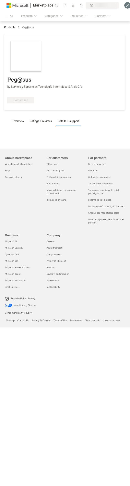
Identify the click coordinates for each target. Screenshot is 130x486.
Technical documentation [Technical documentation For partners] (100, 183)
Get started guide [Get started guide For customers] (55, 170)
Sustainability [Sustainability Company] (53, 286)
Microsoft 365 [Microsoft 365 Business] (12, 260)
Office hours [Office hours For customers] (52, 163)
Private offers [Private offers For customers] (53, 183)
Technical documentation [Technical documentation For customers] (59, 176)
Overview (18, 121)
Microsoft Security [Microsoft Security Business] (14, 247)
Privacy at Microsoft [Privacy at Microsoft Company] (56, 260)
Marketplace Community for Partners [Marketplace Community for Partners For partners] (106, 206)
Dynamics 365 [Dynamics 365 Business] (12, 254)
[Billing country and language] (102, 5)
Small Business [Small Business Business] (12, 286)
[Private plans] (81, 5)
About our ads (92, 320)
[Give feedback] (57, 5)
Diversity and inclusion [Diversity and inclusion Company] (58, 273)
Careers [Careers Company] (50, 241)
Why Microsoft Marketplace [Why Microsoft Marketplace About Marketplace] (18, 163)
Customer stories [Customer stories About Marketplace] (13, 176)
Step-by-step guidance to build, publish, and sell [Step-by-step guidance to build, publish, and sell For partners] (103, 191)
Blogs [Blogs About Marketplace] (7, 170)
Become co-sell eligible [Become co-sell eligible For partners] (99, 199)
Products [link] (9, 27)
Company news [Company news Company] (54, 254)
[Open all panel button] (9, 16)
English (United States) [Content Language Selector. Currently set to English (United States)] (23, 298)
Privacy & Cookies (41, 320)
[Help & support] (65, 5)
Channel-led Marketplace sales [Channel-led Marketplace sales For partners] (103, 212)
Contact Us (23, 320)
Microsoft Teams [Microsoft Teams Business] (13, 273)
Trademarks (76, 320)
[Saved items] (73, 5)
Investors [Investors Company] (51, 267)
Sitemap (10, 320)
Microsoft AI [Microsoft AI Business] (11, 241)
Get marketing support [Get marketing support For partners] (99, 176)
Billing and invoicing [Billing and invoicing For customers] (56, 199)
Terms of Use (60, 320)
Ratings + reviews (41, 121)
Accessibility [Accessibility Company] (53, 280)
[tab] (19, 120)
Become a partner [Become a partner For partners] (97, 163)
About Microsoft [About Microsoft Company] (54, 247)
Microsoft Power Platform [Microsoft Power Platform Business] (17, 267)
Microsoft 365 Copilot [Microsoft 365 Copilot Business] (15, 280)
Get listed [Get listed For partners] (93, 170)
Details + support (68, 121)
